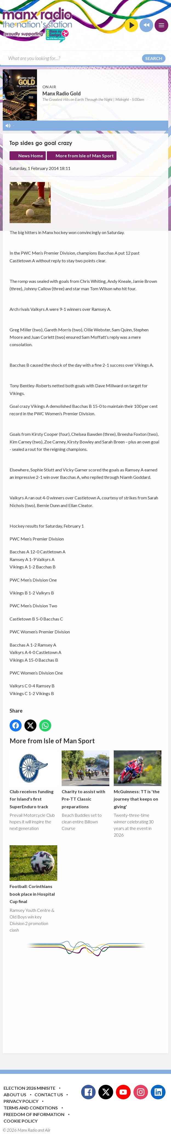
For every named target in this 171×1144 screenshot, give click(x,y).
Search (153, 58)
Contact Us (49, 1094)
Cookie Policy (21, 1120)
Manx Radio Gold (61, 93)
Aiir (47, 1130)
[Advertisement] (90, 1000)
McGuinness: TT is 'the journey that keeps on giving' (137, 779)
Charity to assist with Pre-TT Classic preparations (85, 779)
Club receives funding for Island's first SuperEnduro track (33, 779)
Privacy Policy (21, 1101)
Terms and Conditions (31, 1107)
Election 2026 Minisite (29, 1088)
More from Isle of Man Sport (85, 155)
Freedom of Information (34, 1114)
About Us (15, 1094)
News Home (30, 155)
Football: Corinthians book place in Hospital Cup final (33, 874)
